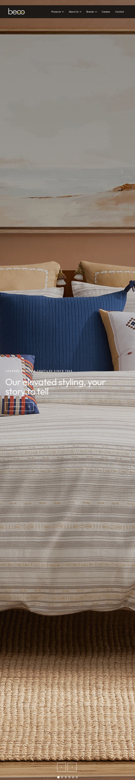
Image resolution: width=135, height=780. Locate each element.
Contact (119, 11)
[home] (16, 11)
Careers (106, 11)
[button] (57, 11)
